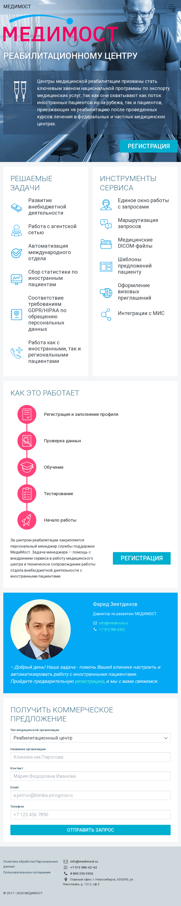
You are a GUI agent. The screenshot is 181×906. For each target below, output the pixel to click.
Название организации (28, 749)
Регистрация (149, 146)
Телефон (17, 806)
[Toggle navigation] (171, 6)
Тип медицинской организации (34, 730)
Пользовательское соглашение (26, 872)
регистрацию (89, 681)
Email (14, 787)
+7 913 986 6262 (112, 629)
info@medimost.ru (113, 623)
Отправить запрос (90, 830)
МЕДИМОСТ (17, 6)
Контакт (16, 768)
